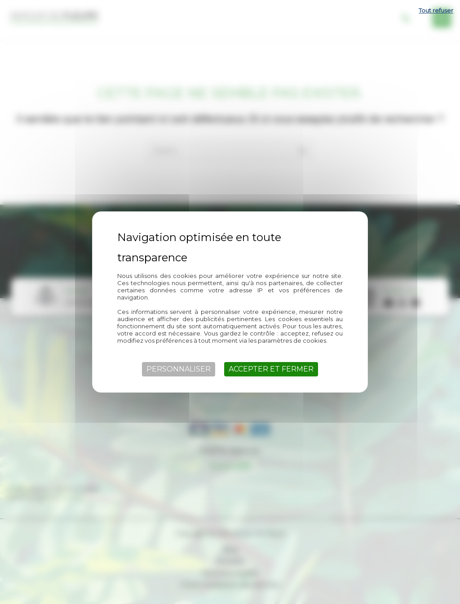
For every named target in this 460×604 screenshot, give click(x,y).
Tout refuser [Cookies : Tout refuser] (436, 10)
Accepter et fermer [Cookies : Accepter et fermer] (271, 369)
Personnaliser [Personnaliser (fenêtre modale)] (178, 369)
